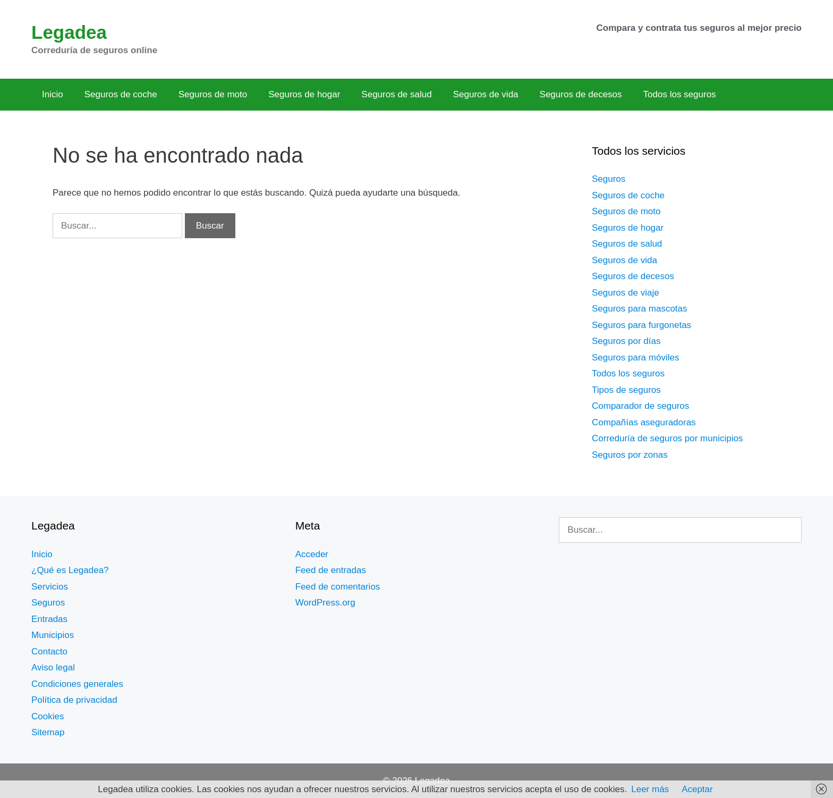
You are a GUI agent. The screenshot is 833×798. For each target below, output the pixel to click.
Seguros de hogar (304, 94)
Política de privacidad (74, 700)
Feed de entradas (330, 570)
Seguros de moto (212, 94)
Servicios (49, 587)
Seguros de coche (120, 94)
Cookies (47, 716)
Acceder (311, 554)
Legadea (69, 32)
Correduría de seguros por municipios (667, 438)
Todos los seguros (679, 94)
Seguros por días (626, 341)
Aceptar (697, 789)
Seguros (608, 179)
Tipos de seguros (626, 390)
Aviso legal (53, 667)
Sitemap (47, 732)
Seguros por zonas (630, 455)
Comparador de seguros (640, 406)
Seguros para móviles (635, 357)
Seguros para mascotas (639, 309)
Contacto (49, 651)
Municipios (52, 635)
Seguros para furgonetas (641, 325)
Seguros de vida (485, 94)
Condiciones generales (77, 684)
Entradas (49, 619)
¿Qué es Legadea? (70, 570)
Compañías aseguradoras (644, 422)
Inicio (52, 94)
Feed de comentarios (337, 587)
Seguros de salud (396, 94)
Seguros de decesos (581, 94)
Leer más (650, 789)
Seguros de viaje (625, 293)
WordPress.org (325, 603)
